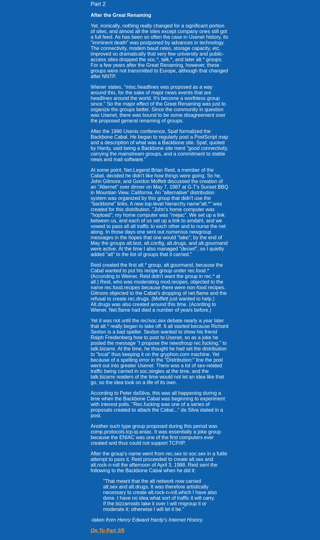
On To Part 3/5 (107, 530)
